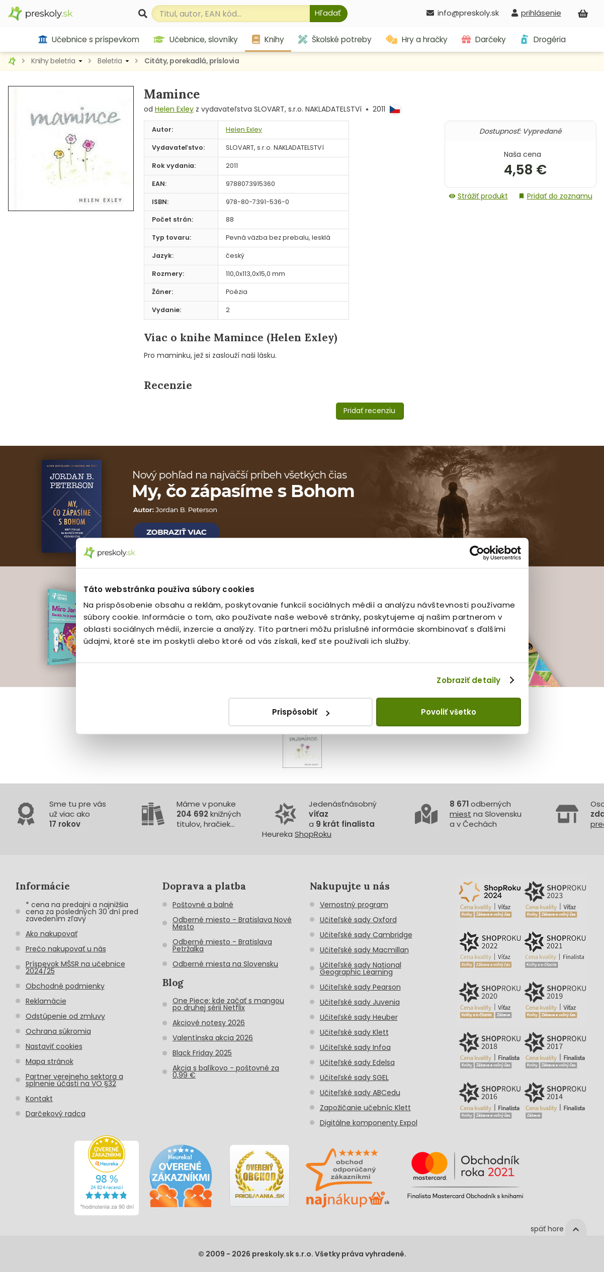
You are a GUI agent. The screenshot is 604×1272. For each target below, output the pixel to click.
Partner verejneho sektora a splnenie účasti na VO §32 (74, 1080)
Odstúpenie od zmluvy (65, 1016)
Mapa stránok (49, 1061)
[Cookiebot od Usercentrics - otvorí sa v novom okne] (477, 552)
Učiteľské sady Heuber (359, 1017)
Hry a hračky (417, 39)
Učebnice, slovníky (195, 39)
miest (460, 814)
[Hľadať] (329, 13)
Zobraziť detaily (468, 680)
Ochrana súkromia (58, 1031)
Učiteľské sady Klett (354, 1032)
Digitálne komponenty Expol (368, 1123)
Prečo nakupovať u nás (66, 949)
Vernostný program (354, 905)
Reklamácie (46, 1001)
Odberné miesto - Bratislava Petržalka (222, 945)
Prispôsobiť (300, 712)
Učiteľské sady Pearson (360, 987)
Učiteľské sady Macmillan (364, 950)
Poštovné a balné (202, 905)
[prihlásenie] (536, 13)
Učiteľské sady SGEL (354, 1077)
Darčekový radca (55, 1114)
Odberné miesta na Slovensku (225, 964)
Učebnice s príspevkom (88, 39)
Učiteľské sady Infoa (355, 1047)
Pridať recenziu (369, 411)
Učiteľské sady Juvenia (360, 1002)
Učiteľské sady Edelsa (357, 1062)
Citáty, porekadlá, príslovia (191, 61)
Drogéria (543, 39)
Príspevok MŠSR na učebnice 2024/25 (75, 967)
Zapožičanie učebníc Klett (365, 1108)
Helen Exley (174, 109)
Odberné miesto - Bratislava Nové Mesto (232, 923)
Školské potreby (335, 39)
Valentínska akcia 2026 (212, 1038)
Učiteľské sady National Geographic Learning (360, 968)
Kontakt (39, 1099)
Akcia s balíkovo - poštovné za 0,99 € (225, 1071)
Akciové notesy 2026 (208, 1023)
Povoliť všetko (448, 712)
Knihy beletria (53, 61)
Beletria (110, 61)
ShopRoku (313, 834)
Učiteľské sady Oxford (358, 920)
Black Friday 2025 (202, 1053)
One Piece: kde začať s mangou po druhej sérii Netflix (228, 1004)
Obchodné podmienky (65, 986)
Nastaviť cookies (54, 1046)
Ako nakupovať (51, 934)
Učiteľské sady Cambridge (366, 935)
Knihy (268, 39)
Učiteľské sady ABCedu (360, 1093)
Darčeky (484, 39)
